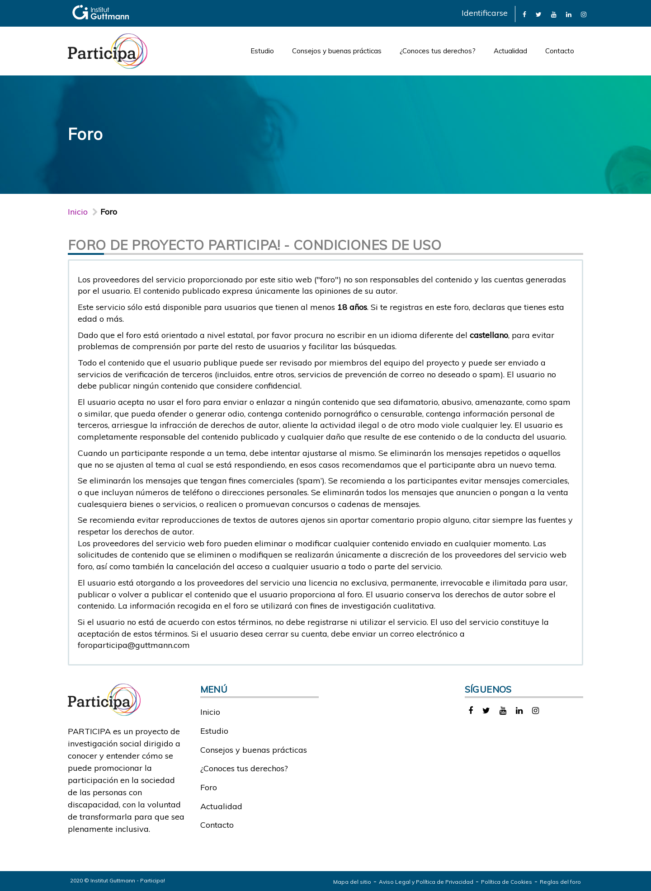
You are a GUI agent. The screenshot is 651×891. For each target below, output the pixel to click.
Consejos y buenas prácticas (337, 51)
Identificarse (485, 13)
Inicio (78, 211)
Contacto (559, 51)
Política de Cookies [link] (506, 881)
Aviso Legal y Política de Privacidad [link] (426, 881)
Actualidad (510, 51)
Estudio (262, 51)
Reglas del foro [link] (560, 881)
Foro (208, 787)
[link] (524, 14)
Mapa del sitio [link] (352, 881)
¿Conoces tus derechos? (438, 51)
